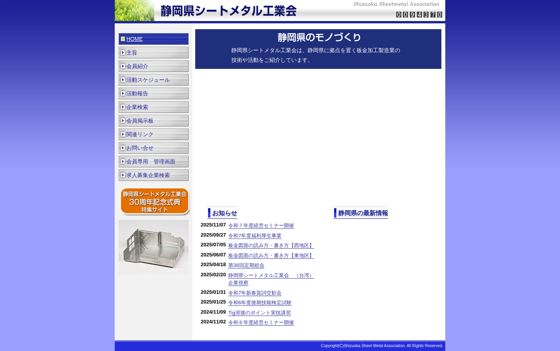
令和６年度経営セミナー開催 (261, 322)
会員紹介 (137, 66)
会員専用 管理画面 (150, 161)
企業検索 (137, 107)
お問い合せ (140, 148)
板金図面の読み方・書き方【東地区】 (271, 255)
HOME (134, 39)
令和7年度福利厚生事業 (255, 236)
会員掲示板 (140, 121)
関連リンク (140, 134)
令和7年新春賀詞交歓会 (255, 293)
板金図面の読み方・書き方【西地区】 (271, 245)
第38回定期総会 (246, 265)
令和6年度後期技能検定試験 (260, 302)
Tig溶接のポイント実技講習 (259, 313)
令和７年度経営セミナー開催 (261, 225)
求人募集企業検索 (148, 175)
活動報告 (137, 93)
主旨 (131, 52)
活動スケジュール (148, 80)
